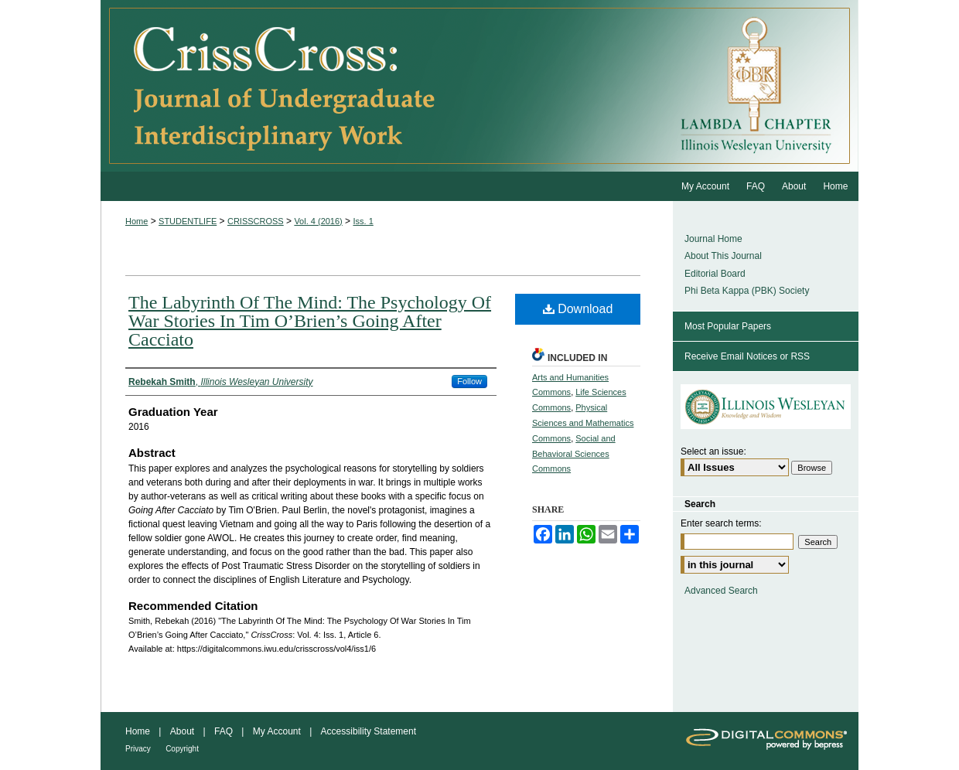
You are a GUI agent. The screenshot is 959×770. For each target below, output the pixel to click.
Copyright (182, 748)
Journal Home (713, 238)
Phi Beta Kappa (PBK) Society (746, 290)
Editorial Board (715, 273)
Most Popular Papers (727, 326)
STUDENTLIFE (188, 221)
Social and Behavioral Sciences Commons (574, 454)
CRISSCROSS (255, 221)
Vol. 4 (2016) (318, 221)
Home (136, 221)
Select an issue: (713, 451)
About (182, 731)
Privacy (138, 748)
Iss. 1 (363, 221)
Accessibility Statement (368, 731)
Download (578, 308)
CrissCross (387, 86)
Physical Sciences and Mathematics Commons (582, 423)
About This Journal (723, 255)
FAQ (223, 731)
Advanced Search (721, 590)
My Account (277, 731)
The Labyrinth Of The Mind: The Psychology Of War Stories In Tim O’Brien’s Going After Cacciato (309, 320)
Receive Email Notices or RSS (747, 356)
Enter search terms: (721, 523)
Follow (469, 381)
